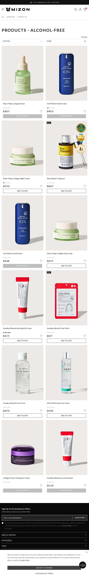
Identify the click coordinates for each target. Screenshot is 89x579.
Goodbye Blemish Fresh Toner (14, 403)
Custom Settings (44, 573)
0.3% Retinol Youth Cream (57, 104)
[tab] (44, 534)
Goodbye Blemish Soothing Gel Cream (17, 328)
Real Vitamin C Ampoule (56, 178)
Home (2, 17)
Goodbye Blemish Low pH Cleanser (60, 478)
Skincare (11, 17)
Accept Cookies (44, 568)
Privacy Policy (67, 526)
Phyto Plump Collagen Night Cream (16, 178)
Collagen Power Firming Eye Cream (16, 478)
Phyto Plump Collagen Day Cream (60, 253)
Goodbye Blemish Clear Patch (58, 328)
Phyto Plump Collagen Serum (14, 104)
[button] (80, 9)
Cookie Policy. (25, 560)
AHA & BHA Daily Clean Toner (58, 403)
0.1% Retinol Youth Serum (12, 253)
